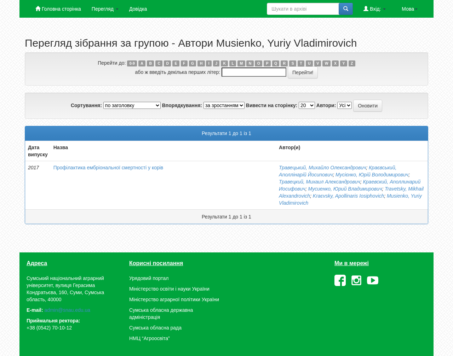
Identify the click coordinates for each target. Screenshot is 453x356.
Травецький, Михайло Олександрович (322, 167)
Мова (410, 9)
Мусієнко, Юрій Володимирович (372, 174)
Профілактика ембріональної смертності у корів (108, 167)
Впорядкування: (182, 105)
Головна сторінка (58, 9)
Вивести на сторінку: (271, 105)
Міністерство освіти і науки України (169, 289)
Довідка (138, 9)
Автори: (326, 105)
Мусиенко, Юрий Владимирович (345, 189)
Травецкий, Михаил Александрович (319, 182)
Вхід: (374, 9)
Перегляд (105, 9)
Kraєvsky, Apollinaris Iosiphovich (348, 196)
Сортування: (86, 105)
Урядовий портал (148, 278)
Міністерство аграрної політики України (174, 299)
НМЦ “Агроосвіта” (149, 338)
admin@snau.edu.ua (67, 310)
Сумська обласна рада (155, 328)
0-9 (132, 63)
